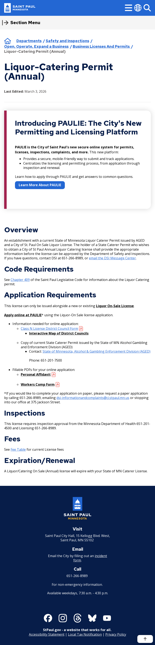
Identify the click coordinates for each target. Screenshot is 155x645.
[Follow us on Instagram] (63, 618)
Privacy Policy (115, 634)
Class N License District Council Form (49, 328)
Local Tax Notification (85, 634)
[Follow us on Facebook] (48, 618)
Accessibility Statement (46, 634)
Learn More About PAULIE (40, 185)
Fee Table (18, 449)
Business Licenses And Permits (101, 46)
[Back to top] (145, 639)
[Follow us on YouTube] (107, 618)
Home (7, 41)
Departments (29, 40)
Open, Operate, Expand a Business (36, 46)
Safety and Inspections (67, 40)
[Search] (147, 7)
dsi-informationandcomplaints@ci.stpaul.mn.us (93, 397)
